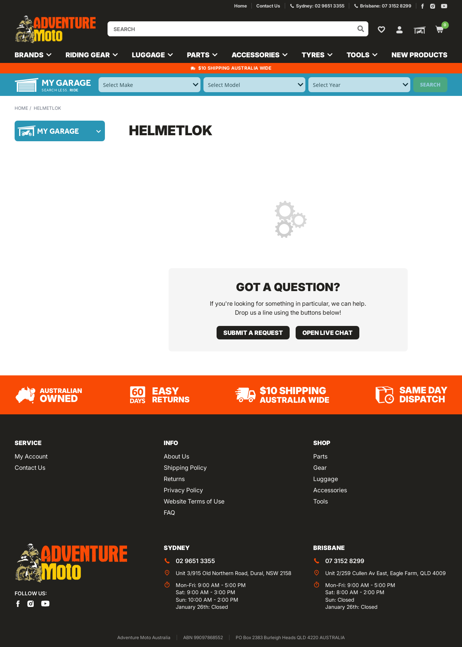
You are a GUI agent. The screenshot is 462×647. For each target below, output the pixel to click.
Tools (320, 501)
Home (21, 108)
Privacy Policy (183, 490)
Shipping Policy (185, 467)
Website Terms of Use (194, 501)
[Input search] (238, 28)
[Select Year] (359, 84)
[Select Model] (254, 84)
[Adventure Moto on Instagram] (432, 6)
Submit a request (253, 332)
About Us (176, 456)
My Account (31, 456)
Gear (320, 467)
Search (430, 84)
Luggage (325, 479)
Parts (320, 456)
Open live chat (327, 332)
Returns (174, 479)
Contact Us (30, 467)
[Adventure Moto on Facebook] (422, 6)
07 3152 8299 (344, 561)
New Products (419, 55)
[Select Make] (149, 84)
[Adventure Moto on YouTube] (444, 6)
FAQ (169, 512)
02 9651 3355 (195, 561)
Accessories (330, 490)
